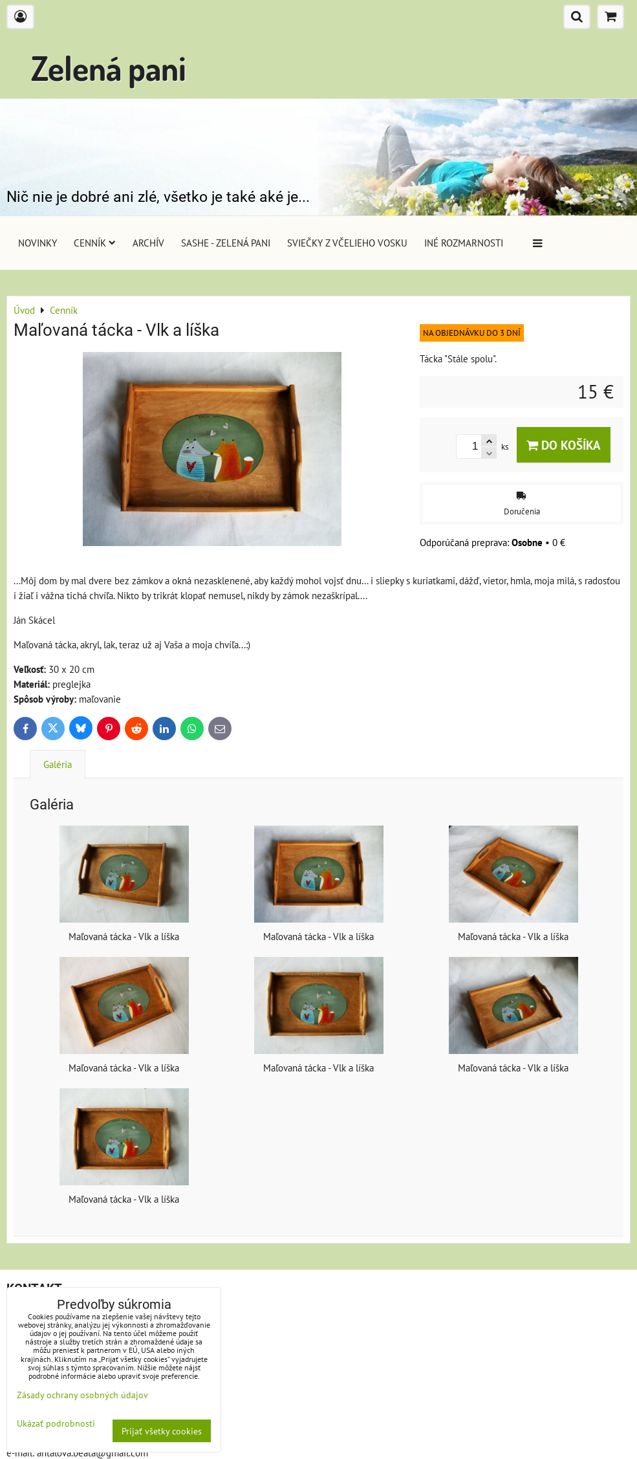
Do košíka (563, 445)
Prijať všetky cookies (162, 1431)
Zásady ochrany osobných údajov (82, 1394)
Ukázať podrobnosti (56, 1423)
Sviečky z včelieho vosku (347, 242)
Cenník (95, 242)
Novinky (37, 242)
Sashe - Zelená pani (225, 242)
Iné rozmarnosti (463, 242)
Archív (148, 242)
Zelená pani (108, 68)
